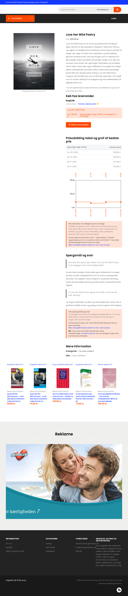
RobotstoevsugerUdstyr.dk (87, 543)
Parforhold (50, 547)
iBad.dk (79, 551)
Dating (49, 543)
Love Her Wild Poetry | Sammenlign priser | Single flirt (27, 2)
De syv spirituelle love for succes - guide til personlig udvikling (63, 396)
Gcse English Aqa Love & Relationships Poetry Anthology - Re (85, 397)
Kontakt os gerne (88, 333)
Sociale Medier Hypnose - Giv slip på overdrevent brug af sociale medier (109, 397)
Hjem (113, 18)
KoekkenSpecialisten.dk (86, 547)
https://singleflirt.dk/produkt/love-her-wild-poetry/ (89, 245)
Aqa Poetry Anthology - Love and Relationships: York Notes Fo (16, 397)
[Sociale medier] (86, 351)
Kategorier (20, 18)
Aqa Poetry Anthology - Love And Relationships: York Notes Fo (38, 397)
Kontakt (9, 547)
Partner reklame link (88, 104)
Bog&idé (70, 100)
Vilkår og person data (15, 551)
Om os (9, 543)
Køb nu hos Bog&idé (78, 125)
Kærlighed (50, 551)
